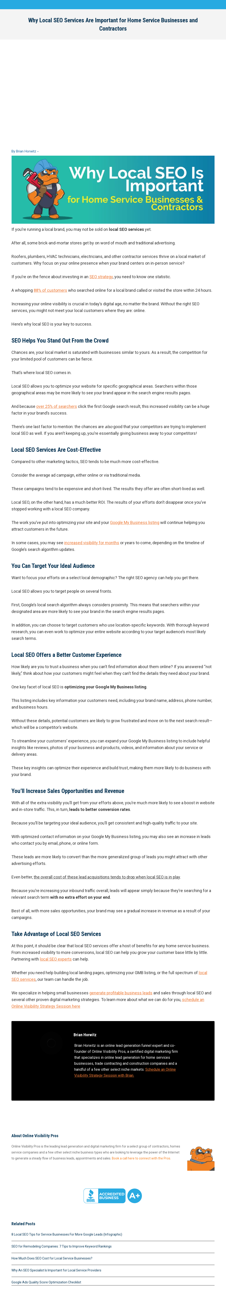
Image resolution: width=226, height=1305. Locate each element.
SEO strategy (101, 276)
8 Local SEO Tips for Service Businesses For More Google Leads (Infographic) (66, 1234)
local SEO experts (56, 959)
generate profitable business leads (120, 992)
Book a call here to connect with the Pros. (141, 1158)
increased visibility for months (91, 542)
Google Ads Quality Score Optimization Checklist (46, 1282)
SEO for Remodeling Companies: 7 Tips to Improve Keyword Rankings (61, 1246)
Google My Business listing (134, 522)
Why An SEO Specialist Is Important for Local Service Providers (56, 1270)
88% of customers (50, 290)
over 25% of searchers (56, 406)
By (23, 151)
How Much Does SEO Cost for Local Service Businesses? (51, 1258)
